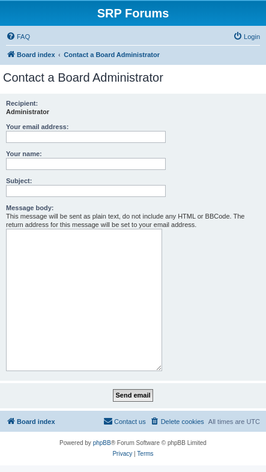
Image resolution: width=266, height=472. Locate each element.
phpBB (102, 443)
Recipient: (22, 103)
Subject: (19, 180)
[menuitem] (18, 36)
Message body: (29, 207)
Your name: (24, 153)
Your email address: (37, 126)
